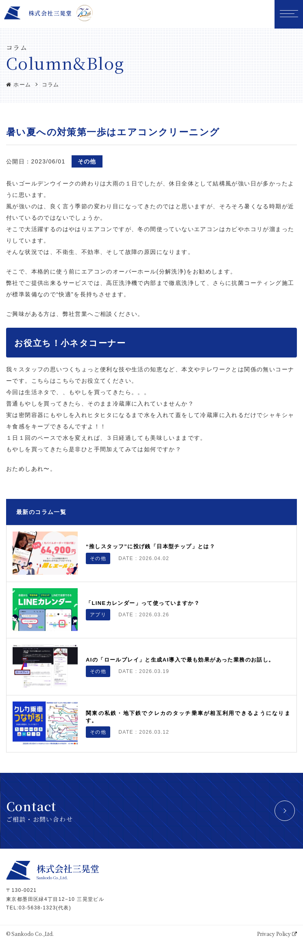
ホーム (18, 85)
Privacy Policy (277, 933)
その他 (87, 161)
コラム (50, 85)
